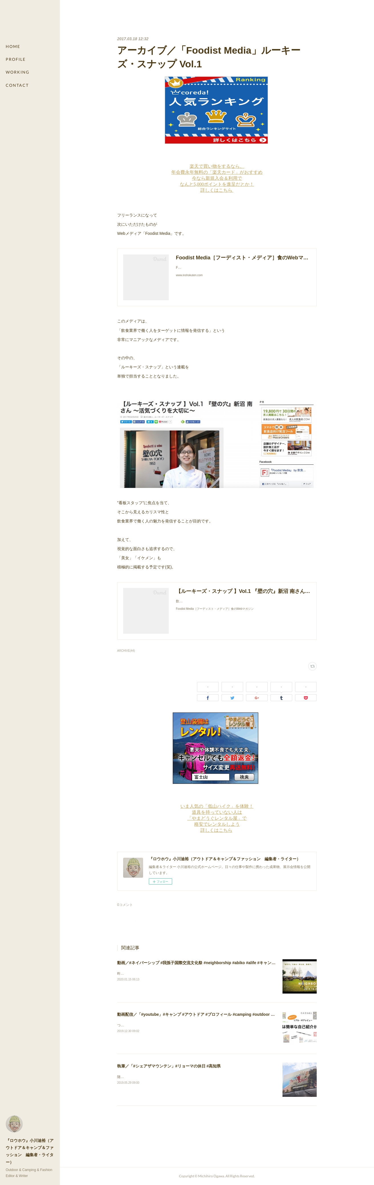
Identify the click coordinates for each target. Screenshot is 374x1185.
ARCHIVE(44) (126, 650)
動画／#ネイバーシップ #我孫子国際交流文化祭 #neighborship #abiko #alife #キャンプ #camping (206, 962)
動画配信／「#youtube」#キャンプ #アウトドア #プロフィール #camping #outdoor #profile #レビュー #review (218, 1014)
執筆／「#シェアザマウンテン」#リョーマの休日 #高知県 (169, 1066)
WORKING (17, 72)
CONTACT (17, 85)
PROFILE (16, 59)
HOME (13, 46)
